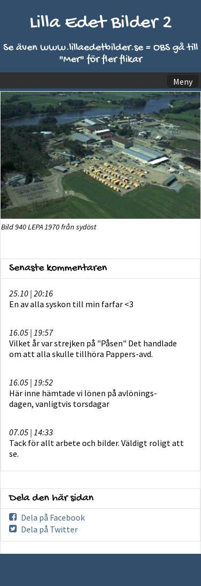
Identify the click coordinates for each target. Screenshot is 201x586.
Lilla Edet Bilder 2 (100, 23)
